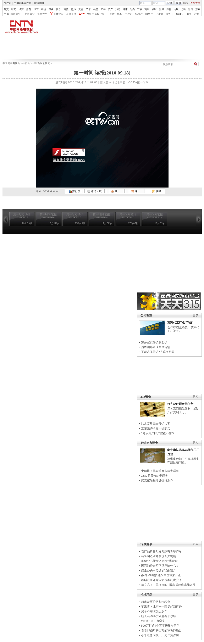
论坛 (175, 9)
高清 (112, 13)
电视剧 (128, 13)
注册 (178, 3)
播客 (168, 13)
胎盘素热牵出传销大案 (155, 423)
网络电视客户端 (95, 13)
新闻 (13, 9)
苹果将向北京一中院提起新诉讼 (161, 606)
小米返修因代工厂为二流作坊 (160, 635)
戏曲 (51, 9)
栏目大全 (30, 13)
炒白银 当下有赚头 (153, 621)
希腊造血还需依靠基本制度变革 (161, 580)
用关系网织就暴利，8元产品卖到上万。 (182, 410)
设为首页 (195, 3)
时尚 (132, 9)
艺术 (88, 9)
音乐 (58, 9)
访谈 (183, 9)
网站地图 (39, 3)
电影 (119, 13)
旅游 (117, 9)
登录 (169, 3)
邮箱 (190, 9)
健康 (125, 9)
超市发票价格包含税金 (155, 601)
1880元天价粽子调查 (154, 475)
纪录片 (139, 13)
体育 (28, 9)
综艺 (36, 9)
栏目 (196, 13)
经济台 (26, 63)
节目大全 (42, 13)
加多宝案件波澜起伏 (154, 342)
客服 (185, 3)
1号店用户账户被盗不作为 (158, 433)
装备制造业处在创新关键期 (158, 556)
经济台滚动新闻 (41, 63)
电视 (6, 13)
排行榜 (74, 191)
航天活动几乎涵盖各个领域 (158, 616)
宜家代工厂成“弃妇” (180, 322)
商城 (146, 9)
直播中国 (59, 13)
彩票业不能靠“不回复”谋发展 (159, 561)
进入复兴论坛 (108, 82)
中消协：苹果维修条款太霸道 (160, 471)
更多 (195, 315)
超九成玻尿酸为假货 (180, 404)
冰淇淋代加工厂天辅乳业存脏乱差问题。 (183, 460)
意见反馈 (94, 191)
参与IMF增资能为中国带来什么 (161, 575)
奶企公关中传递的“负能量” (158, 570)
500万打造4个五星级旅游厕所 (160, 625)
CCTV (179, 13)
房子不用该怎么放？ (154, 611)
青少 (73, 9)
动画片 (149, 13)
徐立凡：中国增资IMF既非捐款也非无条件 (168, 584)
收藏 (156, 191)
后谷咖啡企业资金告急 (155, 347)
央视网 (7, 3)
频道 (189, 13)
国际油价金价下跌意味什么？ (160, 565)
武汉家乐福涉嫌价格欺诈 (157, 480)
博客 (168, 9)
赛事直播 (71, 13)
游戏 (197, 9)
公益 (95, 9)
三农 (139, 9)
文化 (80, 9)
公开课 (159, 13)
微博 (161, 9)
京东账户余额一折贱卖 (155, 428)
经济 (21, 9)
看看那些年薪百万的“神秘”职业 (161, 630)
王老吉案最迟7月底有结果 (158, 351)
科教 (66, 9)
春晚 (43, 9)
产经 (103, 9)
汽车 (110, 9)
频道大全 (16, 13)
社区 (154, 9)
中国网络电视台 (22, 3)
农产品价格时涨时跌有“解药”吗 (161, 551)
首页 (6, 9)
